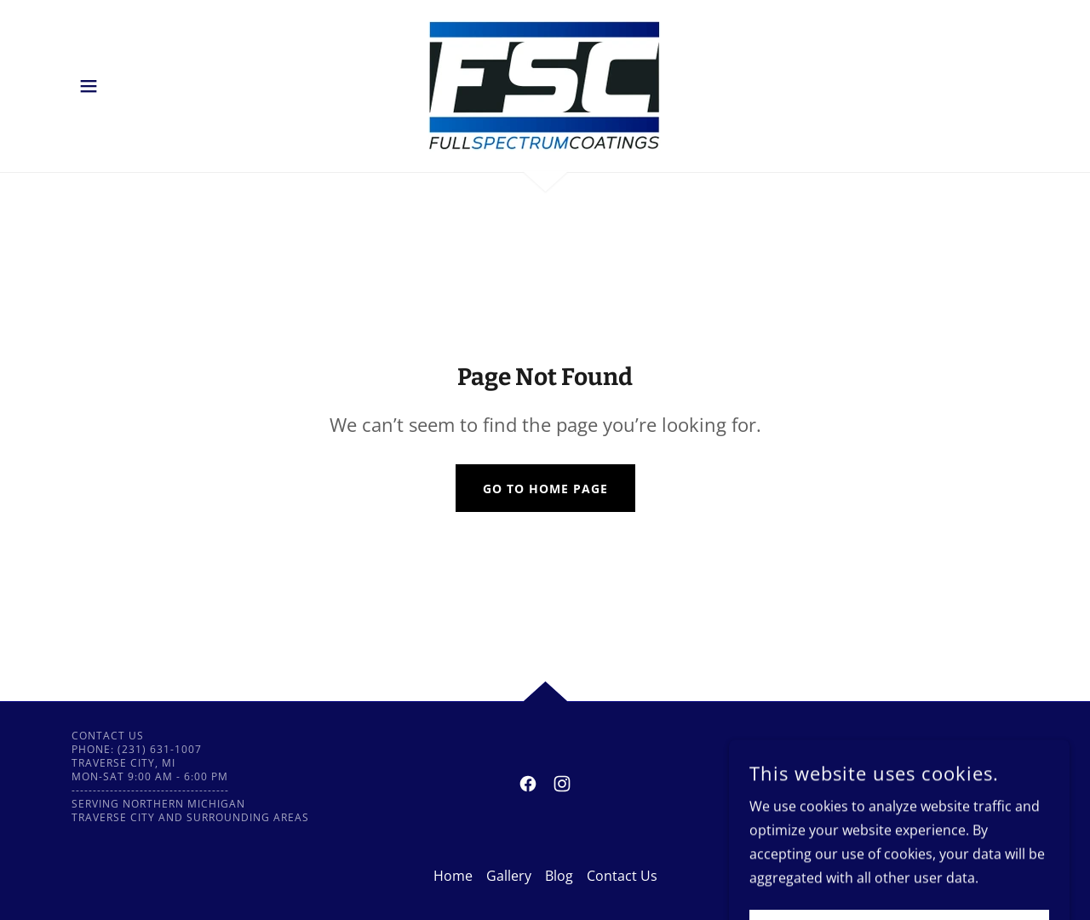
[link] (544, 84)
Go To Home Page (545, 488)
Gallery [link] (508, 875)
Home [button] (453, 875)
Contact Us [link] (622, 875)
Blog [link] (559, 875)
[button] (89, 86)
